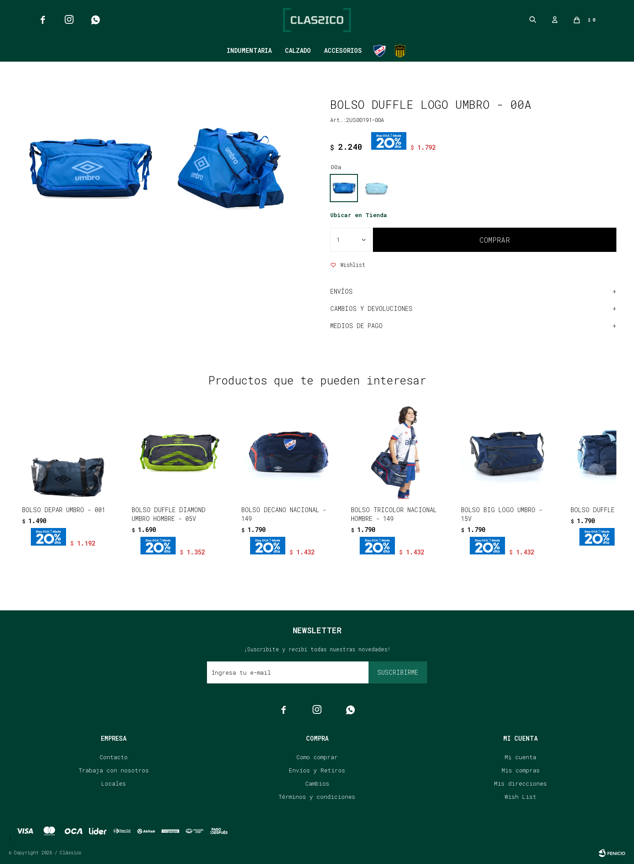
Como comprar (317, 757)
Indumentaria (249, 50)
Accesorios (343, 50)
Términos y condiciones (317, 797)
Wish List (520, 797)
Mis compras (520, 770)
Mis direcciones (520, 783)
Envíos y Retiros (317, 770)
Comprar (494, 239)
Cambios (317, 783)
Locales (113, 783)
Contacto (114, 757)
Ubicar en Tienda (358, 215)
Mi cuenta (520, 757)
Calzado (298, 50)
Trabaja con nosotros (114, 770)
